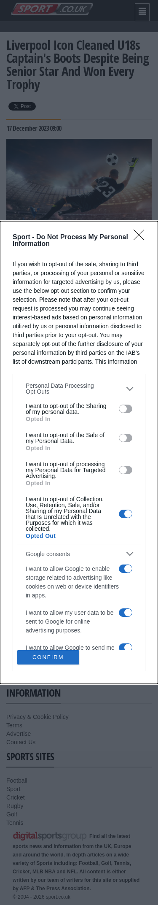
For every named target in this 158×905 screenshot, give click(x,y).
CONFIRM (48, 657)
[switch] (125, 409)
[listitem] (79, 388)
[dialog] (79, 452)
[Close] (142, 238)
